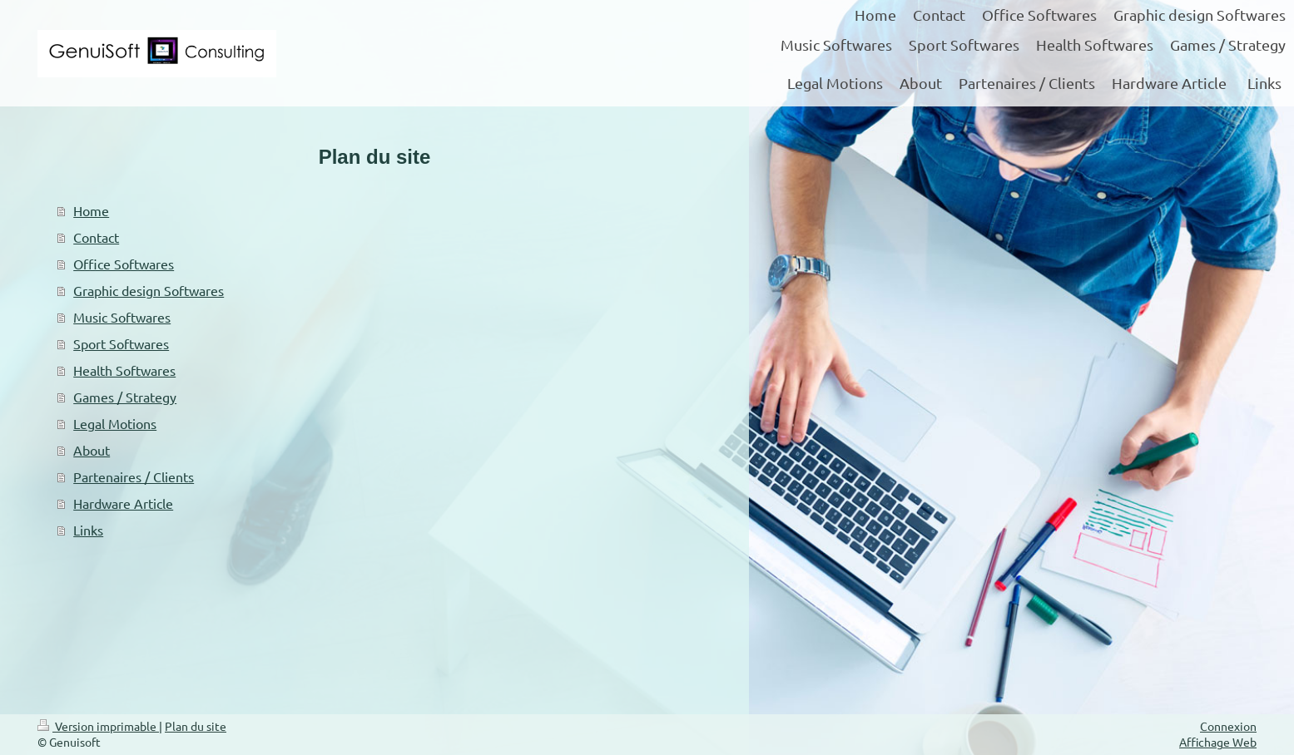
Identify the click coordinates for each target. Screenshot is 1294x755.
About (91, 450)
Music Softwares (122, 316)
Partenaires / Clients (133, 476)
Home (91, 210)
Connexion (1228, 725)
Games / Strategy (124, 396)
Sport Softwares (121, 343)
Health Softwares (124, 370)
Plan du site (195, 725)
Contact (96, 237)
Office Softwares (123, 263)
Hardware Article (123, 503)
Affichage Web (1218, 741)
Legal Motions (114, 423)
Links (88, 529)
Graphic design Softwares (148, 290)
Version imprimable (98, 725)
